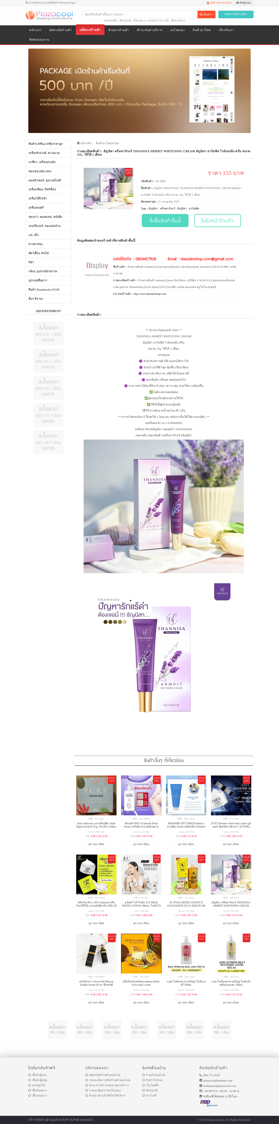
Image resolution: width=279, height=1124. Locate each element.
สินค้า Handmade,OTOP (44, 289)
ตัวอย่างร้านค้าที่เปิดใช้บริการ (105, 1095)
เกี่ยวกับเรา (226, 30)
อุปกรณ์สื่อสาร (38, 280)
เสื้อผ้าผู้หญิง (125, 20)
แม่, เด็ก (34, 234)
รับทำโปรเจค (152, 1080)
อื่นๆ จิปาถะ (36, 298)
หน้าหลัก (84, 143)
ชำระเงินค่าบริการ (149, 30)
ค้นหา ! (206, 14)
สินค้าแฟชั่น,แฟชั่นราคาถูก (46, 143)
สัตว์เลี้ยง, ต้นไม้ (39, 253)
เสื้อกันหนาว (37, 1090)
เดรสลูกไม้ (152, 20)
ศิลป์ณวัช (150, 1090)
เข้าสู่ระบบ (243, 2)
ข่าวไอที (149, 1095)
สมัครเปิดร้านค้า (236, 14)
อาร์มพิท (194, 208)
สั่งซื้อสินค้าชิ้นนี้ (165, 220)
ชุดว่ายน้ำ (164, 20)
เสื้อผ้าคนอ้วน (178, 20)
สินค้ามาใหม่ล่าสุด (107, 143)
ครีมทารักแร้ (167, 208)
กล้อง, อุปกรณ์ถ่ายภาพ (43, 271)
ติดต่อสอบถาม (39, 39)
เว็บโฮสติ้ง (150, 1085)
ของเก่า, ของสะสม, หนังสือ (45, 216)
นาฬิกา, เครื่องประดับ (42, 162)
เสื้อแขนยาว (37, 1095)
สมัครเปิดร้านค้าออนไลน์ (102, 1075)
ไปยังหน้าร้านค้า (218, 220)
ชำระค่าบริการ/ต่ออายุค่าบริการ (107, 1085)
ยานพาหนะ (36, 244)
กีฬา (31, 262)
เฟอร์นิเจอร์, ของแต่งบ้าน (45, 226)
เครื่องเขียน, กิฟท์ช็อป (42, 189)
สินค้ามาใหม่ (202, 30)
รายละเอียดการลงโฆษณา (103, 1090)
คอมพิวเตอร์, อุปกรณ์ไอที (45, 180)
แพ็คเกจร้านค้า (90, 29)
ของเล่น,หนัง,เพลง (40, 171)
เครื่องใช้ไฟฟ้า (38, 198)
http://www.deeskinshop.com (150, 293)
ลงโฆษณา (177, 30)
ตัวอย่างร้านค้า (118, 30)
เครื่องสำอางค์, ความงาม (44, 153)
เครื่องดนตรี (36, 207)
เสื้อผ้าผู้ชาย (139, 20)
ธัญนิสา (153, 208)
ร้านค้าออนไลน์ (153, 1075)
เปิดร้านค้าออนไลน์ (219, 2)
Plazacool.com (215, 1119)
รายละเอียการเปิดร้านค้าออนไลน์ (107, 1080)
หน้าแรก (35, 30)
